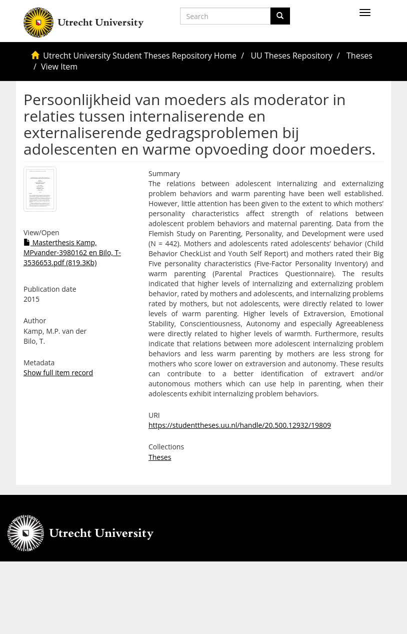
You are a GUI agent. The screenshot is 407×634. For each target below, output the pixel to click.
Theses (359, 55)
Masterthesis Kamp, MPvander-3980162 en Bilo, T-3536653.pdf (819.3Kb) (72, 252)
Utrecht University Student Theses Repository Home (139, 55)
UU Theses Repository (291, 55)
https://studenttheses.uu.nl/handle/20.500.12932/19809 (239, 425)
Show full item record (58, 372)
